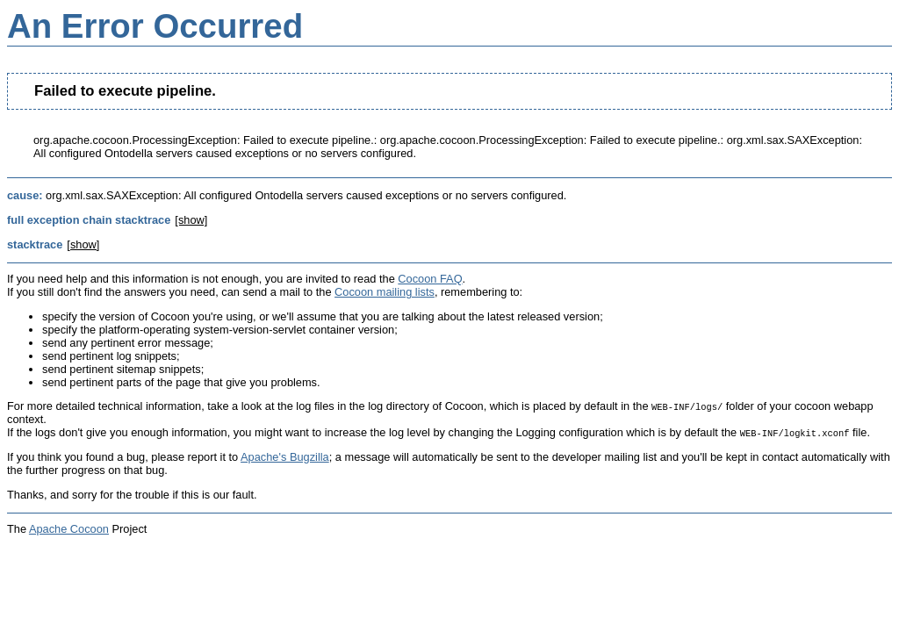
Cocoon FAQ (430, 278)
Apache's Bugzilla (285, 456)
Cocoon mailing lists (384, 291)
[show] (191, 219)
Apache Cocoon (69, 528)
